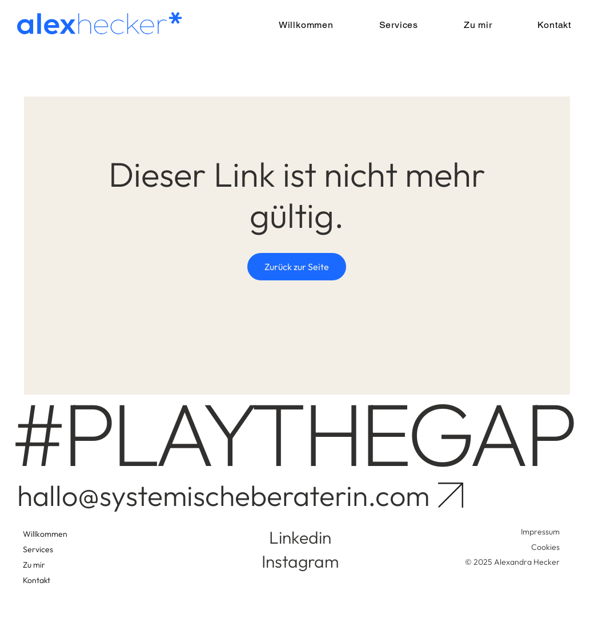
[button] (384, 25)
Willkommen (45, 534)
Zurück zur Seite (296, 266)
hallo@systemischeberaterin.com (223, 495)
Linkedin (300, 537)
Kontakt (36, 580)
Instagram (300, 561)
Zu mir (34, 565)
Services (38, 549)
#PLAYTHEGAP (292, 433)
